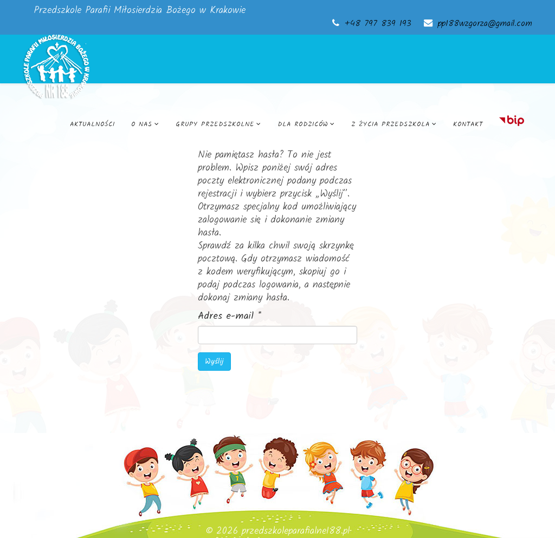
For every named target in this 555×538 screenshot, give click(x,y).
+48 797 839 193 (378, 24)
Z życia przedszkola (390, 124)
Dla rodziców (303, 124)
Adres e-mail (229, 316)
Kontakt (468, 124)
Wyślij (214, 362)
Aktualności (92, 124)
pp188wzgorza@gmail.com (485, 24)
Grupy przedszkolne (215, 124)
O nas (141, 124)
